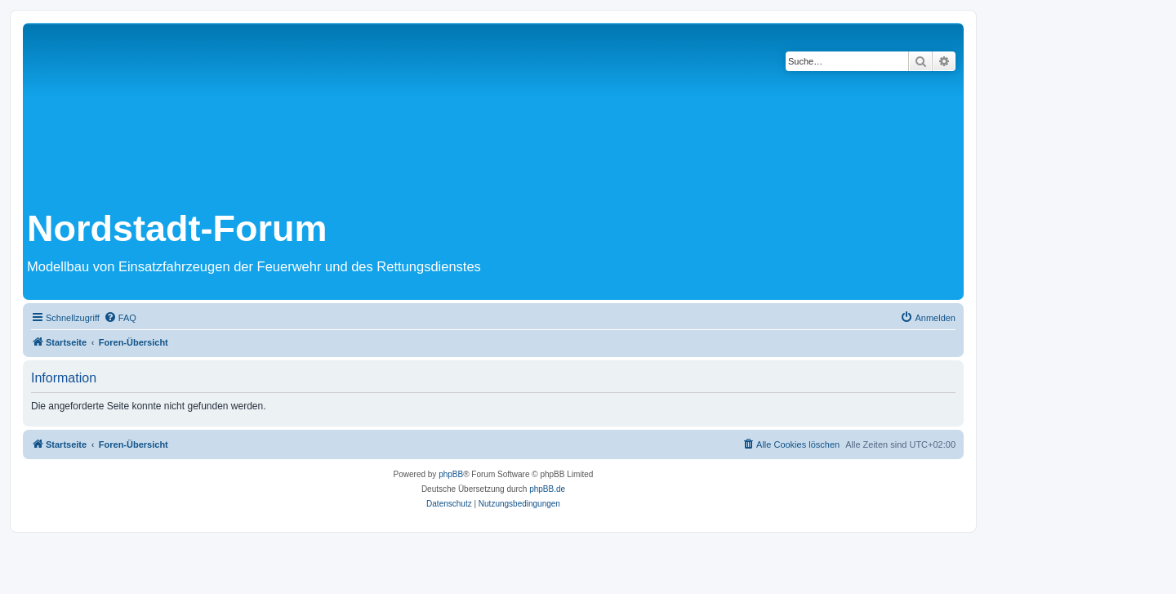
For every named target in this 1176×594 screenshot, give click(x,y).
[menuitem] (120, 318)
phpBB (451, 474)
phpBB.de (547, 489)
